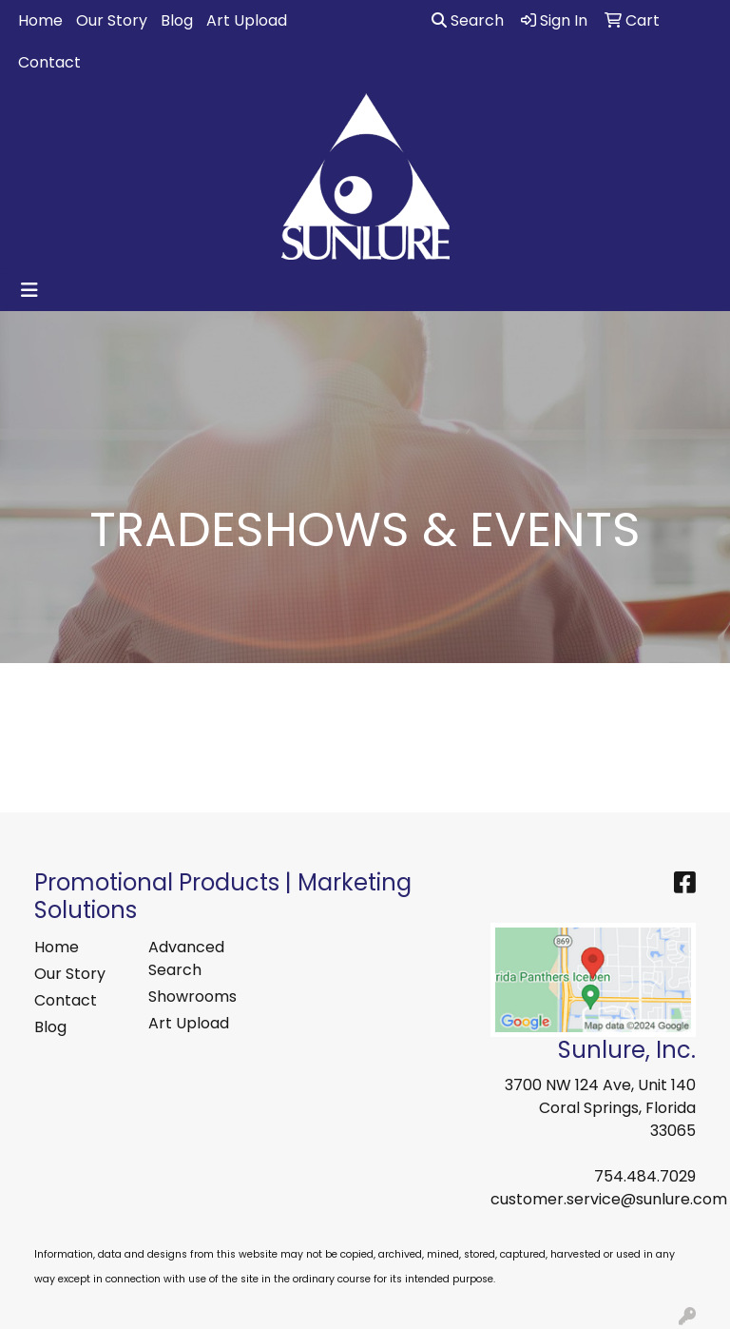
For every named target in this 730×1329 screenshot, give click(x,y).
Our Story (111, 20)
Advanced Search (186, 958)
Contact (49, 62)
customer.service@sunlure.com (608, 1199)
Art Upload (246, 20)
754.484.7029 (645, 1176)
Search (468, 20)
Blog (177, 20)
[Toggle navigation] (29, 290)
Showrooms (192, 996)
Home (40, 20)
